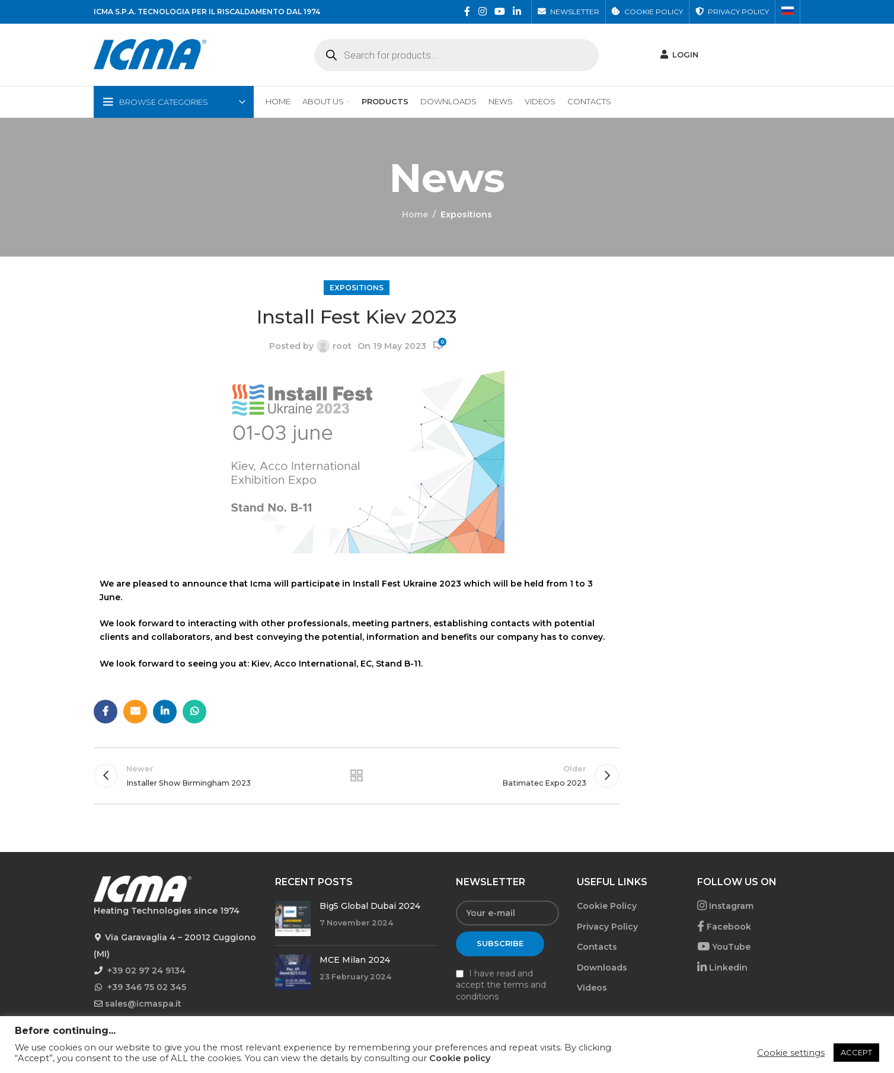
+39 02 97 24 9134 (146, 970)
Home (415, 214)
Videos (592, 987)
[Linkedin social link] (517, 11)
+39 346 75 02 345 (146, 987)
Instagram (725, 906)
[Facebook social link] (467, 11)
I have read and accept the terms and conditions (501, 985)
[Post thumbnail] (293, 918)
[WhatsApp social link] (194, 711)
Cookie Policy (607, 906)
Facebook (724, 926)
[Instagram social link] (482, 11)
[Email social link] (135, 711)
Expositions (466, 214)
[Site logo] (150, 54)
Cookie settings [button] (791, 1053)
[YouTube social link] (499, 11)
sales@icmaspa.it (143, 1003)
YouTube (724, 946)
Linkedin (722, 967)
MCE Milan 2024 (355, 960)
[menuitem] (787, 12)
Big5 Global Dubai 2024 (370, 906)
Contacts (597, 946)
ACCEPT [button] (856, 1052)
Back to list (356, 775)
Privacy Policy (607, 926)
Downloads (602, 967)
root (342, 346)
